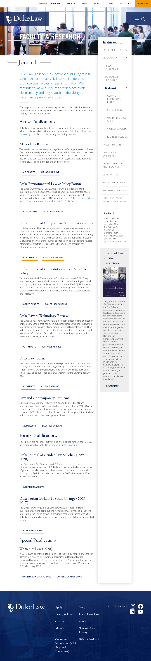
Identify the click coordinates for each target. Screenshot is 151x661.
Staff (84, 4)
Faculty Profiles (112, 49)
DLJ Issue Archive (50, 375)
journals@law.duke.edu (115, 241)
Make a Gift (125, 4)
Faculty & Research (49, 38)
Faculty (71, 4)
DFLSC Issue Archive (32, 513)
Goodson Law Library (87, 611)
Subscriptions (115, 109)
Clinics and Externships (109, 154)
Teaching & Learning (114, 190)
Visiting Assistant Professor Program (114, 200)
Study (82, 588)
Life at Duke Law (89, 595)
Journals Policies (117, 136)
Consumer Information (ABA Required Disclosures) (65, 626)
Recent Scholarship (112, 67)
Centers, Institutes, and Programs (113, 165)
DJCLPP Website (30, 296)
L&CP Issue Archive (52, 412)
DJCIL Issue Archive (53, 252)
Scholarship (110, 57)
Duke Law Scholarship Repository (62, 431)
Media (96, 4)
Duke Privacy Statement (130, 651)
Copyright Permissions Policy (114, 98)
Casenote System (116, 128)
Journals (110, 87)
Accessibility (121, 655)
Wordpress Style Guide (116, 119)
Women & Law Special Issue (36, 558)
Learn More (112, 386)
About (82, 602)
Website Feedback (89, 620)
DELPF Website (29, 208)
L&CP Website (29, 412)
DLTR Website (29, 337)
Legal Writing (110, 174)
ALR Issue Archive (50, 170)
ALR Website (28, 170)
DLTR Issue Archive (51, 337)
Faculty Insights (112, 144)
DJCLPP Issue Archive (56, 296)
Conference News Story (69, 558)
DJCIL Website (29, 252)
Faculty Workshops (114, 182)
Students (55, 4)
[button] (126, 50)
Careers (59, 602)
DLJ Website (28, 375)
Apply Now (143, 4)
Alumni (109, 4)
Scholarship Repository (112, 78)
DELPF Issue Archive (53, 208)
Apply (58, 588)
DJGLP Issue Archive (33, 472)
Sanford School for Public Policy (61, 199)
